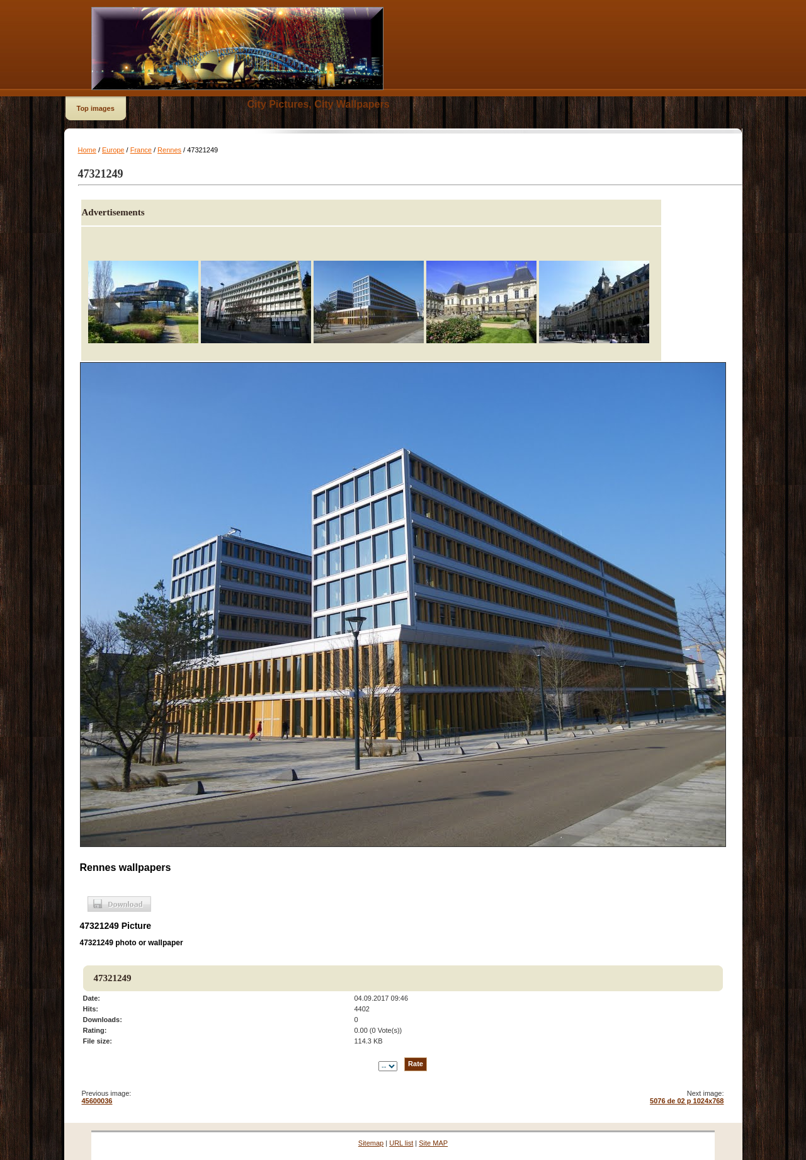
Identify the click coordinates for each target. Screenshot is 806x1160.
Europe (113, 150)
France (141, 150)
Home (87, 150)
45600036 (97, 1101)
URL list (401, 1143)
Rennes (169, 150)
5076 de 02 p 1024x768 (687, 1101)
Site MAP (433, 1143)
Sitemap (370, 1143)
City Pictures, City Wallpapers (318, 104)
